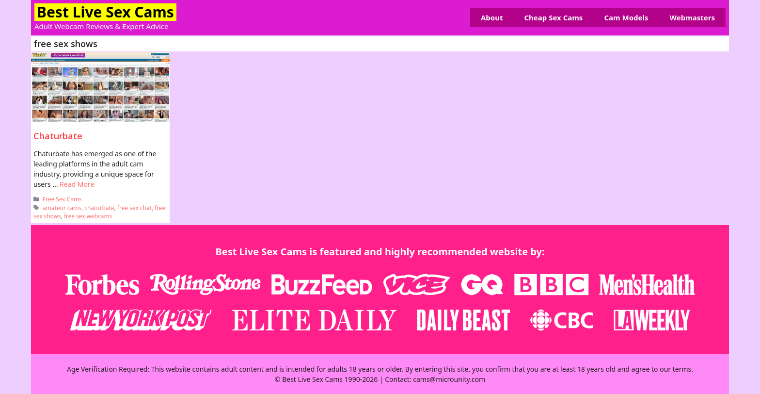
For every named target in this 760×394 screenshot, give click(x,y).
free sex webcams (88, 216)
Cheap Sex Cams (553, 17)
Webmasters (692, 17)
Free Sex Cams (62, 199)
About (492, 17)
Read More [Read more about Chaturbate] (77, 184)
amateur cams (62, 208)
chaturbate (99, 208)
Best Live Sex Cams (105, 12)
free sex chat (134, 208)
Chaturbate (57, 136)
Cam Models (626, 17)
